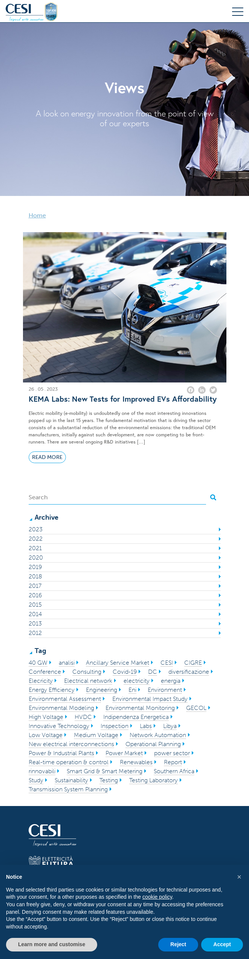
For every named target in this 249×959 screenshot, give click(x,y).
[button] (239, 877)
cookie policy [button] (157, 897)
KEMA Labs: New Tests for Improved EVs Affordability (123, 399)
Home (37, 215)
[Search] (117, 497)
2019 (35, 567)
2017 (35, 585)
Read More (47, 457)
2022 (36, 538)
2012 (35, 632)
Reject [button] (178, 944)
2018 (35, 576)
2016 (35, 595)
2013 (35, 623)
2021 (35, 548)
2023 (36, 529)
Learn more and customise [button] (51, 944)
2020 (36, 557)
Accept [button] (222, 944)
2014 (35, 614)
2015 (35, 604)
